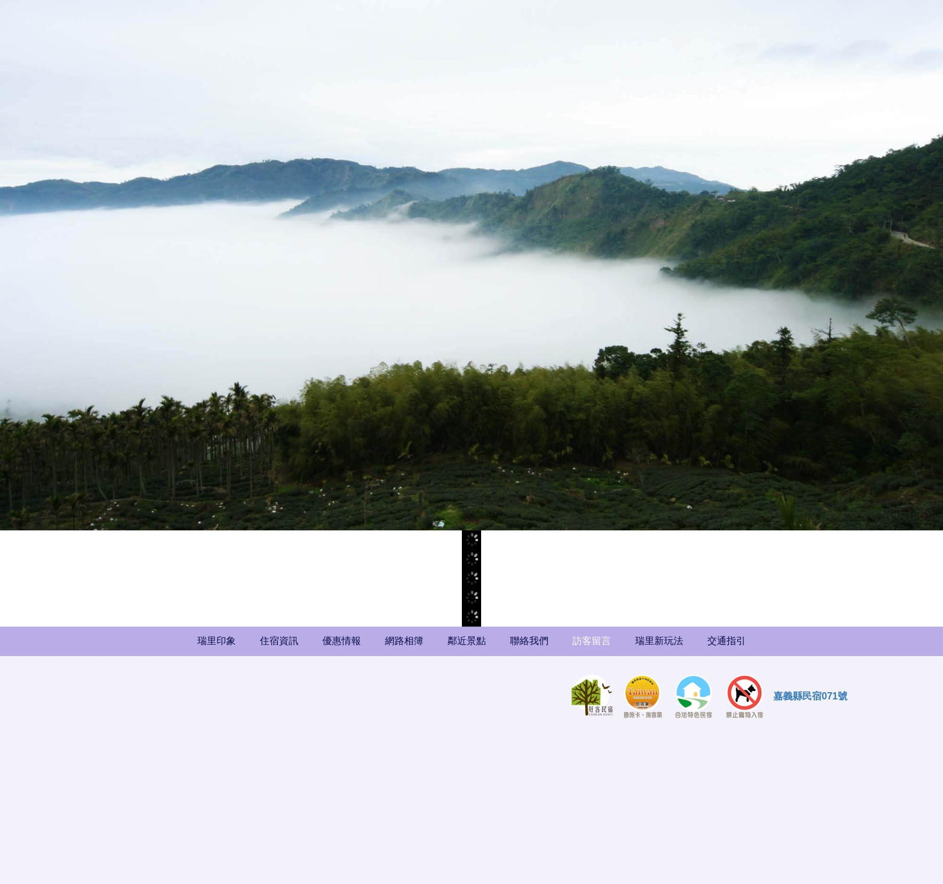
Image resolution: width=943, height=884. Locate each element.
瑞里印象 (216, 641)
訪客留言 (592, 641)
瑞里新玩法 (659, 641)
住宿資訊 (279, 641)
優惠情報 (341, 641)
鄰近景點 (466, 641)
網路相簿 (404, 641)
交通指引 (726, 641)
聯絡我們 (529, 641)
